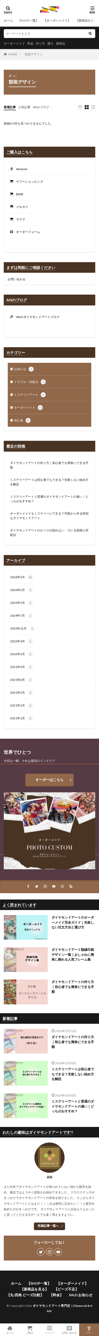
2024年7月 (21, 615)
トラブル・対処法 (30, 381)
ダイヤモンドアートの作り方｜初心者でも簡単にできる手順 (49, 465)
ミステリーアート (30, 394)
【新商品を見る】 (34, 1289)
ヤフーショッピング (28, 181)
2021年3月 (21, 692)
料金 (30, 43)
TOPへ (89, 1329)
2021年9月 (21, 667)
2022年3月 (21, 654)
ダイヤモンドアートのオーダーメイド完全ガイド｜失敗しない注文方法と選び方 (73, 922)
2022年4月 (21, 641)
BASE (18, 194)
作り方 (40, 43)
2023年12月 (22, 628)
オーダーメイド (14, 43)
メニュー (50, 1329)
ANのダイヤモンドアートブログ (36, 317)
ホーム (8, 20)
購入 (50, 43)
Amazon (20, 169)
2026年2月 (21, 590)
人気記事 (24, 107)
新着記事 (10, 107)
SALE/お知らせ (80, 1295)
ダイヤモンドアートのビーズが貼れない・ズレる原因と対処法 (49, 532)
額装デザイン (34, 54)
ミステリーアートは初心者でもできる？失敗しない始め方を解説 (49, 482)
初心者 (22, 420)
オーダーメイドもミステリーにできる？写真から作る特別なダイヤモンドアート (49, 516)
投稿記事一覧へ (48, 1226)
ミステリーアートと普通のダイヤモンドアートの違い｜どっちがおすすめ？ (49, 499)
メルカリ (20, 207)
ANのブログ (41, 107)
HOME (12, 54)
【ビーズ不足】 (66, 1289)
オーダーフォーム (26, 232)
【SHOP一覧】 (28, 20)
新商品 (60, 43)
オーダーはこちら (49, 779)
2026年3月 (21, 577)
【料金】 (56, 1295)
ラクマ (19, 219)
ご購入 (30, 1329)
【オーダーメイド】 (57, 20)
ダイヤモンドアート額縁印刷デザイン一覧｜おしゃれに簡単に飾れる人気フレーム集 (73, 954)
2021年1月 (21, 718)
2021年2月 (21, 705)
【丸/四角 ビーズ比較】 (25, 1295)
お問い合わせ (17, 279)
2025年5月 (21, 602)
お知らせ (24, 369)
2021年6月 (21, 679)
